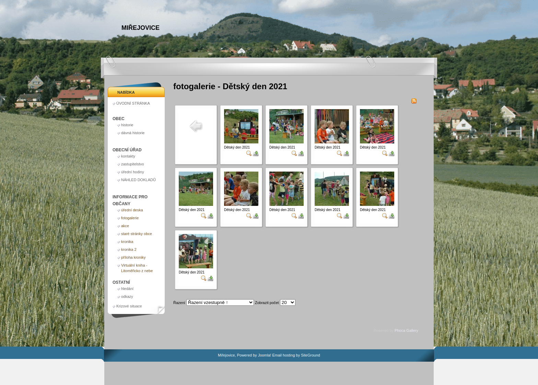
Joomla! (264, 355)
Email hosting (283, 355)
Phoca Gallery (406, 330)
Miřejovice (140, 27)
